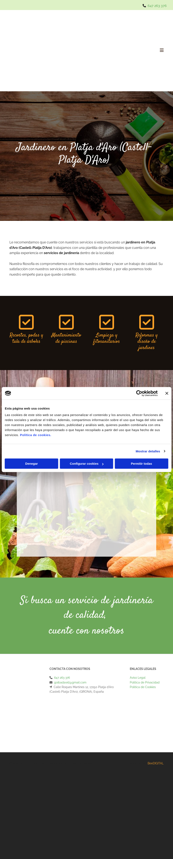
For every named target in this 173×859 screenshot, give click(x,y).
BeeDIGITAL (156, 763)
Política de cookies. (35, 435)
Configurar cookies (87, 463)
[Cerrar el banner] (166, 393)
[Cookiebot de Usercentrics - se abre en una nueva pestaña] (139, 393)
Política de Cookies (143, 687)
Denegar (31, 463)
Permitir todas (141, 463)
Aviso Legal (138, 677)
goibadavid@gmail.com (70, 682)
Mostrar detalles (148, 451)
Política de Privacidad (145, 682)
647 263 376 (157, 6)
